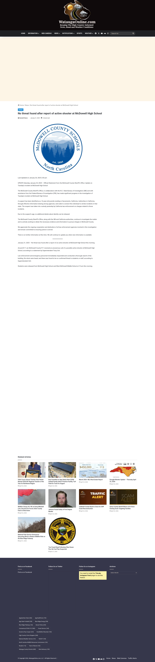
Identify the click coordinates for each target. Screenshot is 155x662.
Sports (79, 33)
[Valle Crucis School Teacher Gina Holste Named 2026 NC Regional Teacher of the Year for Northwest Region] (31, 470)
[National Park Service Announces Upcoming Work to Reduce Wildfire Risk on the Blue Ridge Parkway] (31, 525)
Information (33, 33)
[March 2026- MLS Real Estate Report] (93, 470)
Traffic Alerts (132, 658)
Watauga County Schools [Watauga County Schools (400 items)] (27, 649)
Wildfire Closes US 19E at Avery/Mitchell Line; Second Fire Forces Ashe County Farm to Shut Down (31, 508)
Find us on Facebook (25, 572)
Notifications (67, 33)
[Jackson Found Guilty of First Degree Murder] (62, 498)
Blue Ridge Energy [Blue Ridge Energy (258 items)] (41, 621)
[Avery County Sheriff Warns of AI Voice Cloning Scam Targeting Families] (123, 497)
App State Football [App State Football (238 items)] (25, 621)
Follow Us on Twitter (55, 566)
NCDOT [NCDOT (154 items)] (42, 639)
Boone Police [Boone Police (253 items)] (41, 625)
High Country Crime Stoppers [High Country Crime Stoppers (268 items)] (28, 635)
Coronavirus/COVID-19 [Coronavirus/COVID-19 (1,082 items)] (27, 628)
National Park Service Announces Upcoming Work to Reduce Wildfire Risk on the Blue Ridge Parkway (31, 536)
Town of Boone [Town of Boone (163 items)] (34, 646)
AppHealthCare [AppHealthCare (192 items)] (40, 618)
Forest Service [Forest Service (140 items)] (43, 628)
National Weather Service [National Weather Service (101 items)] (27, 639)
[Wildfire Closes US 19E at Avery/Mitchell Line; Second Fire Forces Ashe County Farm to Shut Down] (31, 497)
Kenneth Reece (23, 118)
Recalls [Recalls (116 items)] (22, 646)
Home (23, 33)
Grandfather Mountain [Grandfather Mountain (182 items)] (44, 632)
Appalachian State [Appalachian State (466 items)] (25, 618)
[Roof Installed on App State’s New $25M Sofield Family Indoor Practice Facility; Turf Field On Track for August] (62, 470)
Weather (88, 33)
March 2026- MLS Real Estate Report (91, 479)
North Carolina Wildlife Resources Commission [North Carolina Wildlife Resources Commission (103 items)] (33, 642)
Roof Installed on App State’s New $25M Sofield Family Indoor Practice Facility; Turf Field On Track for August (62, 481)
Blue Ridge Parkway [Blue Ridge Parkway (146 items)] (26, 625)
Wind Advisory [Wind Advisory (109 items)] (44, 649)
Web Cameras (46, 33)
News (56, 33)
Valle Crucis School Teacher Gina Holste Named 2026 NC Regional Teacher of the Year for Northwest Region (31, 481)
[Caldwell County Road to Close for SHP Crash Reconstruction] (93, 497)
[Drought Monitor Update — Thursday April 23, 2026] (123, 470)
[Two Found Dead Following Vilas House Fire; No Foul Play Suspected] (62, 531)
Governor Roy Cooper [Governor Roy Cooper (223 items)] (26, 632)
